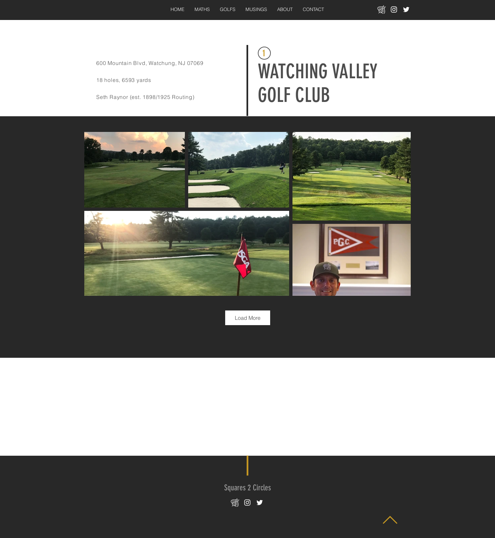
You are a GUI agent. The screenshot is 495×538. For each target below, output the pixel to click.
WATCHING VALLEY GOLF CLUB (317, 83)
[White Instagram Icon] (394, 9)
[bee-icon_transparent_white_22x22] (381, 9)
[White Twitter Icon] (406, 9)
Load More (247, 317)
